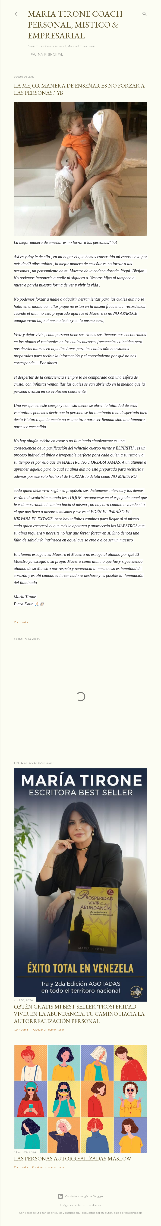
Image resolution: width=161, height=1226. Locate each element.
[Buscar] (144, 12)
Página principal (46, 54)
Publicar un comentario (48, 1029)
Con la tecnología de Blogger (80, 1196)
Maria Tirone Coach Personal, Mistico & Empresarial (75, 24)
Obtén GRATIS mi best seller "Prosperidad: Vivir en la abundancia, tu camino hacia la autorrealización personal (79, 1014)
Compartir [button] (21, 622)
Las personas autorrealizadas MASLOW (72, 1158)
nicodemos (94, 1205)
